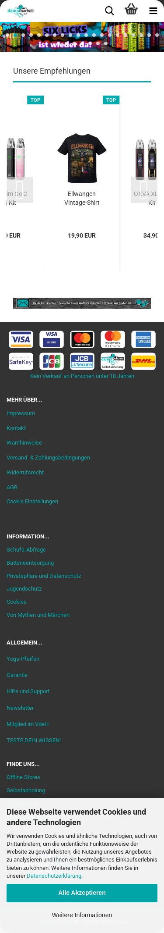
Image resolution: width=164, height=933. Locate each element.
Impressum (21, 413)
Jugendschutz (24, 588)
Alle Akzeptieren (81, 892)
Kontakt (16, 428)
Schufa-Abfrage (26, 549)
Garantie (17, 675)
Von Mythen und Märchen (38, 615)
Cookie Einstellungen (32, 501)
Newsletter (20, 708)
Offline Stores (23, 777)
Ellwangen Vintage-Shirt (82, 198)
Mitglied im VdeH (28, 724)
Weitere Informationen (82, 915)
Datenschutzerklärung (54, 875)
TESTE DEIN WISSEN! (34, 740)
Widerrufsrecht (25, 472)
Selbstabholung (26, 790)
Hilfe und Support (28, 691)
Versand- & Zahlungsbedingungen (48, 457)
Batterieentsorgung (30, 562)
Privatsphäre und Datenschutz (44, 576)
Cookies (17, 601)
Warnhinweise (24, 442)
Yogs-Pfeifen (23, 658)
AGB (12, 487)
